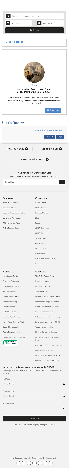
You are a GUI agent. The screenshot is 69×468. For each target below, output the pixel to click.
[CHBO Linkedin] (40, 463)
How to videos (9, 307)
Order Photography (11, 327)
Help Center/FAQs (10, 276)
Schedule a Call (51, 148)
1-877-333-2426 (17, 148)
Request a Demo (9, 291)
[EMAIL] (62, 182)
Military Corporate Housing (46, 332)
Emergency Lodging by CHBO (47, 322)
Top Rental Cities (10, 208)
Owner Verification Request (14, 337)
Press (37, 223)
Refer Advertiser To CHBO (13, 322)
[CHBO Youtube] (24, 463)
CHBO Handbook (10, 312)
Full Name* (7, 379)
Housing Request (42, 281)
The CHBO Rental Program (46, 276)
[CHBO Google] (51, 463)
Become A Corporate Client (14, 213)
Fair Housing (40, 243)
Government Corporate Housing (48, 345)
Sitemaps (39, 264)
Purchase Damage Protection (47, 302)
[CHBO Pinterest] (45, 463)
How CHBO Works (10, 202)
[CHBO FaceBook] (18, 463)
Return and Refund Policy (45, 259)
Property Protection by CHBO (47, 296)
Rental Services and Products (47, 307)
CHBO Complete (42, 233)
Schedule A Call (41, 291)
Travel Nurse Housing (44, 327)
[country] (34, 16)
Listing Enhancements (44, 312)
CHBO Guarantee (42, 228)
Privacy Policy (41, 248)
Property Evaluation (11, 281)
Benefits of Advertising (12, 218)
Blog (37, 218)
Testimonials (40, 238)
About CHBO (40, 202)
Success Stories (41, 213)
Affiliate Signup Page (11, 223)
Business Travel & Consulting (47, 360)
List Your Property (42, 286)
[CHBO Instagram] (34, 463)
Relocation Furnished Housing (47, 317)
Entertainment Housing (44, 350)
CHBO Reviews (41, 208)
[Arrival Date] (18, 23)
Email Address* (8, 391)
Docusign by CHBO (11, 296)
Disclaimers (40, 254)
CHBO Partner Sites (11, 228)
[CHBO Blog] (29, 463)
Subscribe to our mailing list (34, 172)
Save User (53, 110)
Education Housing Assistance (47, 355)
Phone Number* (9, 403)
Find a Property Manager (13, 332)
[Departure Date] (50, 23)
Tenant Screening (10, 302)
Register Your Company (12, 317)
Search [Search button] (34, 30)
